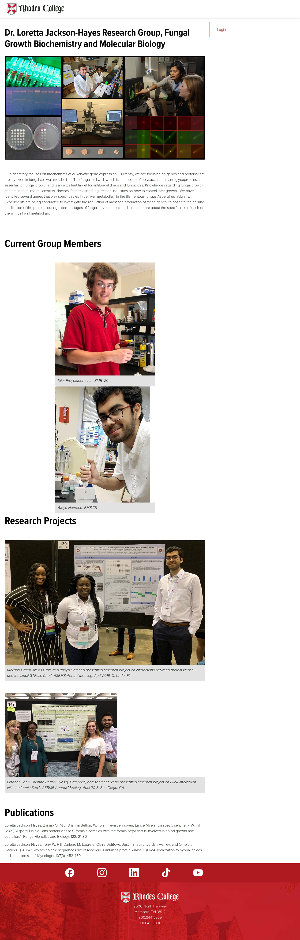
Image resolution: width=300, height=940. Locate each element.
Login (221, 29)
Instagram (102, 872)
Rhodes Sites (35, 9)
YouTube (198, 872)
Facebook (70, 872)
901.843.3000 (150, 923)
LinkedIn (134, 872)
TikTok (166, 872)
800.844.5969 (150, 917)
